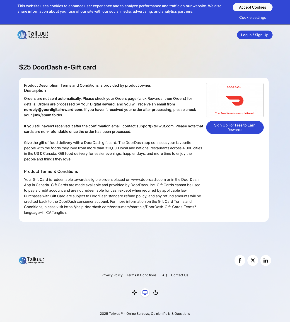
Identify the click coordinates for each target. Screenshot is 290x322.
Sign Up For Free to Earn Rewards (235, 127)
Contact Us (179, 275)
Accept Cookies (252, 7)
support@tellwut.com (155, 126)
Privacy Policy (112, 275)
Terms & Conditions (142, 275)
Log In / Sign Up (254, 35)
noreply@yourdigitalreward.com (53, 109)
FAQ (164, 275)
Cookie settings (252, 17)
